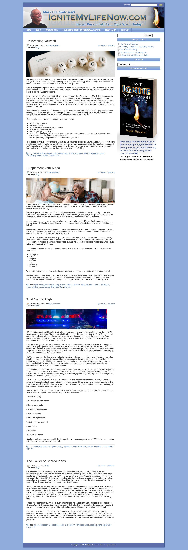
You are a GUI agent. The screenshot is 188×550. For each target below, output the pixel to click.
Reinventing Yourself (41, 41)
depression (43, 285)
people (92, 525)
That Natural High (39, 299)
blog (37, 47)
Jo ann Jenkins (66, 285)
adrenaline (38, 447)
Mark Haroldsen (77, 153)
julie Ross (76, 285)
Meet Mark (110, 30)
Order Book (52, 30)
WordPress (113, 545)
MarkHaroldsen (53, 45)
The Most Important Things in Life (133, 52)
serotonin (35, 287)
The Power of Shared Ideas (46, 461)
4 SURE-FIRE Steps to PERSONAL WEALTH (81, 30)
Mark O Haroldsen (91, 153)
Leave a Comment (107, 45)
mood (102, 153)
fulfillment (37, 153)
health (60, 153)
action (36, 525)
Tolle (33, 527)
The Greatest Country (128, 50)
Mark (47, 466)
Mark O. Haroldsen (102, 285)
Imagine (67, 153)
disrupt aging (54, 285)
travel (39, 156)
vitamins (67, 287)
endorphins (52, 447)
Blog (38, 30)
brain (45, 447)
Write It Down (54, 156)
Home (28, 30)
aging (36, 285)
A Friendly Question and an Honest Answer (137, 47)
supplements (45, 287)
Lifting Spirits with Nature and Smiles (134, 55)
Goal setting (47, 153)
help (66, 525)
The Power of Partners (129, 44)
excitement (68, 447)
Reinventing (31, 156)
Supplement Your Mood (43, 168)
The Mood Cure (57, 287)
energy (60, 447)
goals (55, 153)
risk (32, 449)
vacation (45, 156)
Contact (125, 30)
